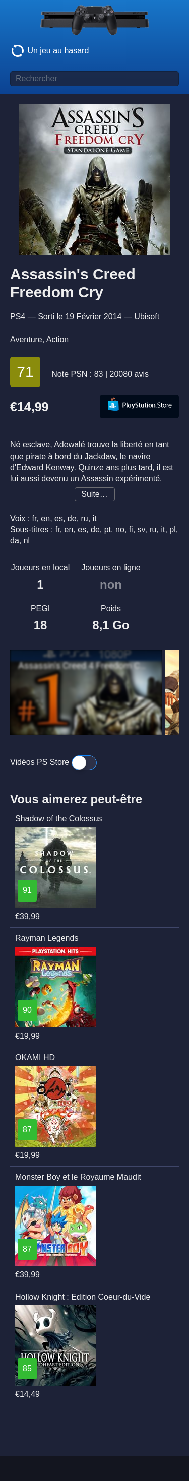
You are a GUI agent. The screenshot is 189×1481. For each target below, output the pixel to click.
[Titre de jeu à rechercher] (94, 78)
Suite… (94, 494)
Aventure (26, 339)
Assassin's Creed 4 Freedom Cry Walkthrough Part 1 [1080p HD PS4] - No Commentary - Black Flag (86, 665)
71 (25, 371)
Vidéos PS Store (53, 762)
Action (57, 339)
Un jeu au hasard (49, 50)
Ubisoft (146, 316)
